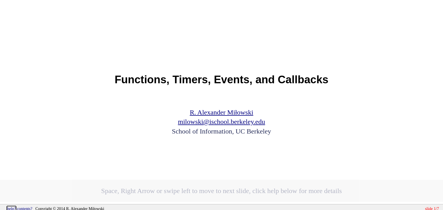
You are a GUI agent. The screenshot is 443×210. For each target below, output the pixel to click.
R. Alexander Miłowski (221, 112)
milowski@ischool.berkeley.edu (221, 121)
